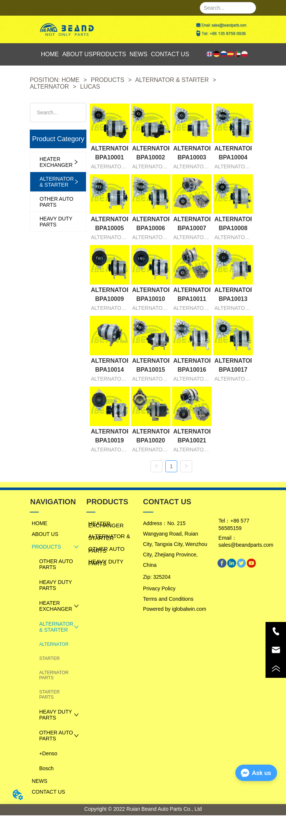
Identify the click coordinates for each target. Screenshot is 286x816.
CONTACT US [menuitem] (170, 54)
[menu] (113, 54)
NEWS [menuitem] (138, 54)
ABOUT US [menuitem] (77, 54)
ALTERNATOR (50, 86)
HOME (70, 80)
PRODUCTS (107, 80)
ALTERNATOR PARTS (54, 676)
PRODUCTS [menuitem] (109, 54)
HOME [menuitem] (50, 54)
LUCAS (89, 86)
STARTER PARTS (49, 695)
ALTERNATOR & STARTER (172, 80)
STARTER (49, 659)
